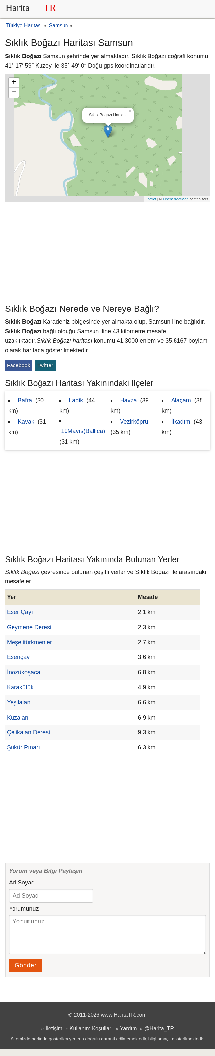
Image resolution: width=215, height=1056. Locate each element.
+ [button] (14, 83)
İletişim (54, 1035)
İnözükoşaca (23, 672)
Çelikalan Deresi (28, 732)
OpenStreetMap (176, 199)
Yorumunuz (24, 909)
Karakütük (20, 687)
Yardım (128, 1035)
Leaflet (151, 199)
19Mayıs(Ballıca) (83, 431)
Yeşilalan (18, 702)
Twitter (45, 365)
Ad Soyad (22, 882)
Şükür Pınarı (23, 747)
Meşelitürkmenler (29, 642)
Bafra (25, 400)
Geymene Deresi (29, 627)
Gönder (26, 972)
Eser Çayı (20, 612)
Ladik (76, 400)
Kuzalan (17, 717)
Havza (128, 400)
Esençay (18, 657)
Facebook (18, 365)
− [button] (14, 93)
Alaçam (181, 400)
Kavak (26, 421)
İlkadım (180, 421)
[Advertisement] (107, 251)
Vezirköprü (134, 421)
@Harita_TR (159, 1035)
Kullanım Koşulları (91, 1035)
